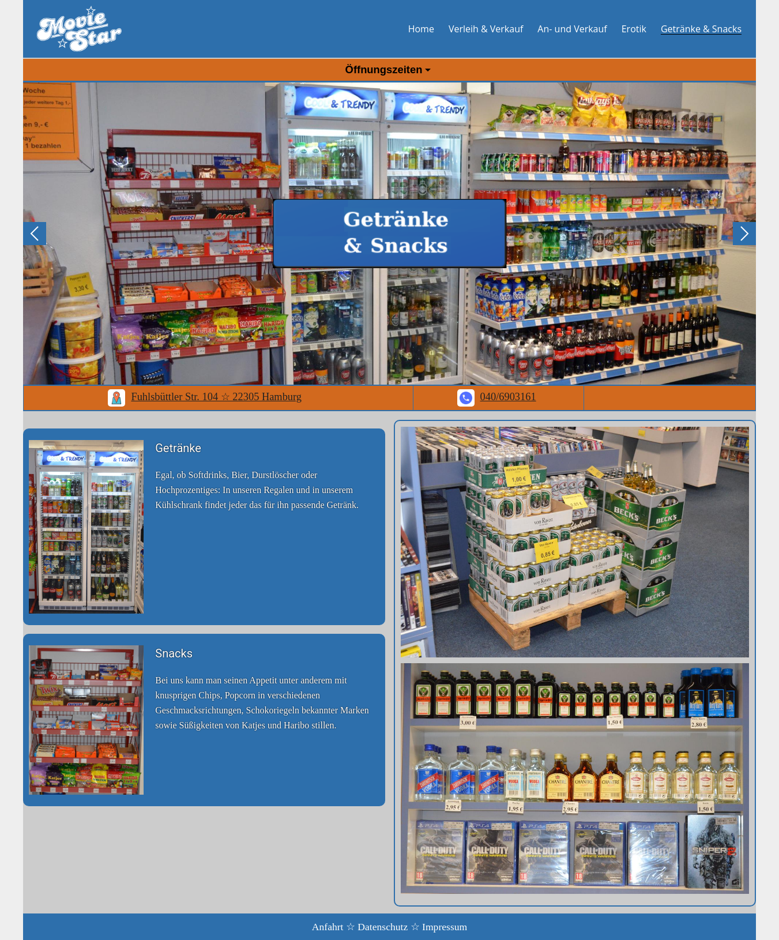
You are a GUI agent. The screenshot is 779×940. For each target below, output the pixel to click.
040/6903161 (496, 397)
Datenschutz (382, 927)
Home (421, 28)
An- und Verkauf (572, 28)
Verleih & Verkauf (486, 28)
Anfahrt (328, 927)
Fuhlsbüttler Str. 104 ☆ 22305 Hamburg (205, 397)
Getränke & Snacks (701, 28)
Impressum (444, 927)
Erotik (634, 28)
